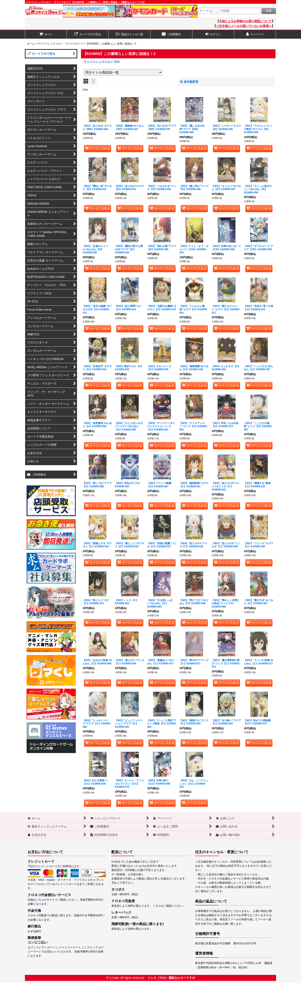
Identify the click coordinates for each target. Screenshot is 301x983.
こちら (40, 899)
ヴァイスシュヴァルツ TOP (102, 62)
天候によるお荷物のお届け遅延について (245, 21)
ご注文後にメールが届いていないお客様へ (244, 26)
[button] (129, 34)
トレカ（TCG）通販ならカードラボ (171, 977)
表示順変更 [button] (189, 81)
